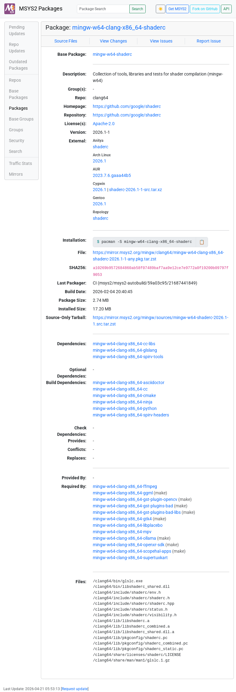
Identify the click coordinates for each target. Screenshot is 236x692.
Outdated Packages (18, 65)
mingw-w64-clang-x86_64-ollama (124, 538)
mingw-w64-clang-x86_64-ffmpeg (125, 486)
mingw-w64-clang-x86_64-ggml (123, 492)
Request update (75, 689)
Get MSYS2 (177, 9)
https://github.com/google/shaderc (127, 106)
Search (137, 9)
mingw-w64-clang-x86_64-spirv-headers (131, 414)
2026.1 (99, 160)
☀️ (160, 9)
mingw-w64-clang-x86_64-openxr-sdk (128, 544)
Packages (18, 108)
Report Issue (209, 41)
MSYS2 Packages (33, 8)
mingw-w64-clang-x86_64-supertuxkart (130, 557)
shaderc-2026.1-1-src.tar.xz (135, 189)
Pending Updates (17, 30)
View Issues (161, 41)
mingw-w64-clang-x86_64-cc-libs (124, 343)
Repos (15, 80)
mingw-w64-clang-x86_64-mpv (122, 531)
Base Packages (18, 94)
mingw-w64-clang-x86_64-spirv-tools (128, 356)
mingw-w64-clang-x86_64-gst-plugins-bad (133, 505)
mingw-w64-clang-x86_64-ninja (122, 401)
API (226, 9)
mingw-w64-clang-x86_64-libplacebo (128, 525)
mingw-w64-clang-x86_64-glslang (125, 350)
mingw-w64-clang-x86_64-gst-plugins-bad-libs (137, 512)
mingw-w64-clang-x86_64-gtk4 (122, 518)
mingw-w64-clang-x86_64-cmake (124, 395)
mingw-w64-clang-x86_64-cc (120, 389)
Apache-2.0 (104, 123)
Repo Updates (17, 47)
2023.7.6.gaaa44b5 (112, 175)
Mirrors (16, 174)
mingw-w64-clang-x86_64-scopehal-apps (132, 551)
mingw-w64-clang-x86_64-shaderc (118, 27)
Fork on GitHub (205, 9)
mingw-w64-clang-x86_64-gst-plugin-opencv (135, 499)
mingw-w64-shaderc (112, 54)
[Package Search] (103, 9)
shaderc (100, 146)
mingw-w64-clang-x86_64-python (125, 408)
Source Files (65, 41)
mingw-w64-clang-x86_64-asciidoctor (128, 382)
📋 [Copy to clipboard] (201, 242)
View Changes (113, 41)
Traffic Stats (20, 163)
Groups (16, 129)
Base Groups (21, 119)
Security (16, 140)
